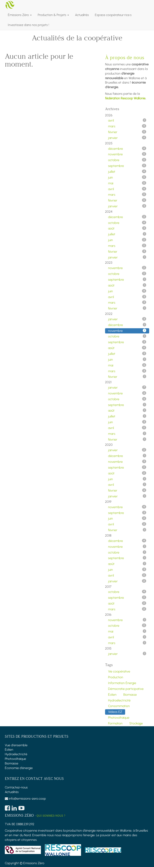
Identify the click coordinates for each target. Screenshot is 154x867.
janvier (127, 138)
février (127, 132)
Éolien (9, 749)
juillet (127, 172)
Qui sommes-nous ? (50, 815)
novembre (127, 154)
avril (127, 120)
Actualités (12, 792)
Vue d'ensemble (16, 745)
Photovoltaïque (15, 759)
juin (127, 177)
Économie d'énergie (19, 768)
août (127, 228)
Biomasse (11, 763)
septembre (127, 166)
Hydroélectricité (16, 754)
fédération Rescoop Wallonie (125, 98)
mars (127, 126)
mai (127, 183)
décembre (127, 149)
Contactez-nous (16, 787)
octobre (127, 160)
